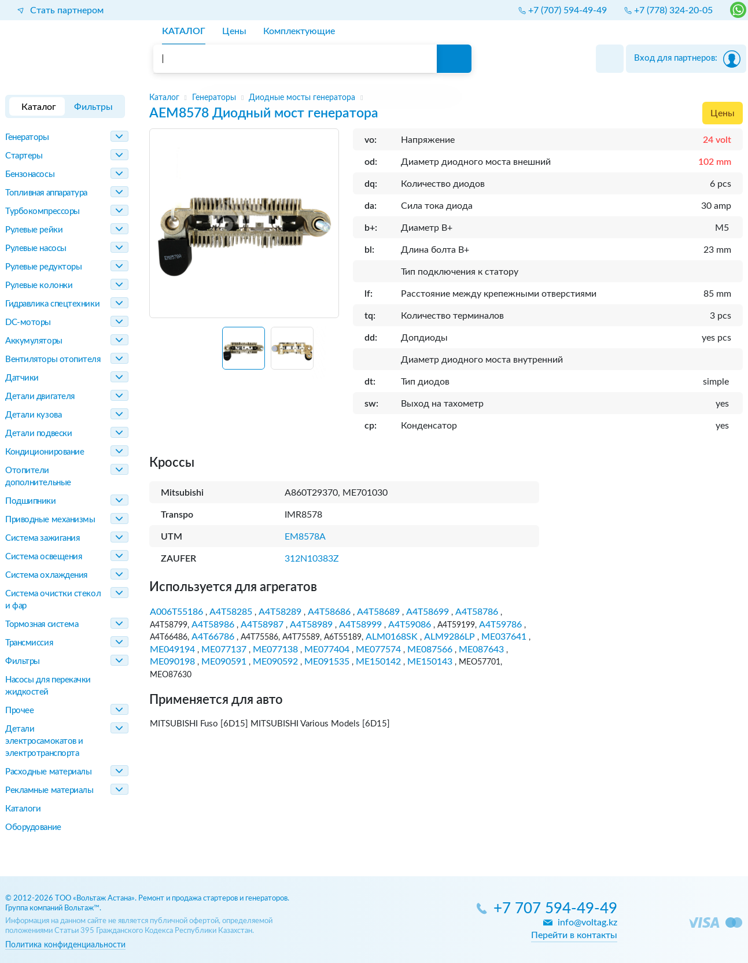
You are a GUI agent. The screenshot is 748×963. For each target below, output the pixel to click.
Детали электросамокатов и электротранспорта (44, 741)
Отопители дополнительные (38, 476)
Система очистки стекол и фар (53, 599)
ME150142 (378, 661)
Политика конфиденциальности (65, 944)
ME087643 (481, 649)
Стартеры (23, 156)
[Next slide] (325, 353)
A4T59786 (500, 624)
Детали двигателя (40, 396)
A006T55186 (176, 612)
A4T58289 (280, 612)
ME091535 (326, 661)
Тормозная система (41, 624)
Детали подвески (38, 433)
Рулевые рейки (33, 230)
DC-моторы (28, 322)
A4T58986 (212, 624)
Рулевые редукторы (43, 267)
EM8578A (305, 536)
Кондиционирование (44, 452)
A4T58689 (378, 612)
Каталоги (22, 809)
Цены (722, 113)
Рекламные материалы (49, 790)
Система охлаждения (46, 575)
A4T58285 (230, 612)
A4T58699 (427, 612)
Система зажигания (42, 538)
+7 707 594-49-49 (555, 909)
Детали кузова (33, 415)
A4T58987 (262, 624)
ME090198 (172, 661)
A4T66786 (212, 636)
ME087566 (429, 649)
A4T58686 (329, 612)
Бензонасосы (29, 174)
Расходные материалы (48, 772)
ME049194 (172, 649)
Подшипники (30, 501)
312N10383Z (312, 558)
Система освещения (43, 556)
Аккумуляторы (33, 341)
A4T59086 (409, 624)
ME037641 (503, 636)
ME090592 (275, 661)
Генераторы (27, 137)
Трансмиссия (29, 643)
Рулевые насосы (36, 248)
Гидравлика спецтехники (52, 304)
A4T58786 (476, 612)
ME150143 (429, 661)
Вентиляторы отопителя (53, 359)
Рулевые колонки (38, 285)
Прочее (19, 710)
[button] (243, 348)
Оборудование (33, 827)
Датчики (22, 378)
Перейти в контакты (574, 935)
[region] (446, 97)
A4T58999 (360, 624)
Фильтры (22, 661)
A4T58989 (311, 624)
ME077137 (223, 649)
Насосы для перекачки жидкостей (48, 686)
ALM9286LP (449, 636)
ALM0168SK (392, 636)
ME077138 (275, 649)
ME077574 (378, 649)
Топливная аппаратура (46, 193)
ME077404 (326, 649)
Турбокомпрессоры (42, 211)
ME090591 (223, 661)
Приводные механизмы (50, 519)
